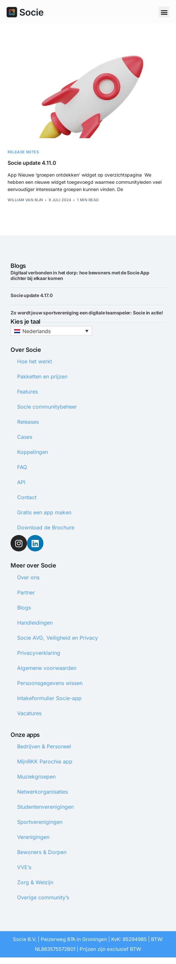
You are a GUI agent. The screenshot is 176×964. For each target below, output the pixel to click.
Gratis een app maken (44, 512)
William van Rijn (25, 200)
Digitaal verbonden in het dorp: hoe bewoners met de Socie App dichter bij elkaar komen (80, 275)
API (21, 482)
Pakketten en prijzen (42, 376)
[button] (164, 12)
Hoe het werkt (34, 361)
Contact (27, 497)
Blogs (24, 607)
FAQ (22, 467)
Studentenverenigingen (45, 806)
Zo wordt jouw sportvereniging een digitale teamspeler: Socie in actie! (87, 312)
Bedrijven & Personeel (44, 746)
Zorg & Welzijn (35, 882)
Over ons (28, 577)
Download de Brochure (45, 527)
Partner (26, 592)
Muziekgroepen (36, 776)
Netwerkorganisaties (42, 791)
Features (27, 391)
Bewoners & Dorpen (41, 852)
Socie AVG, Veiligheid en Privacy (57, 637)
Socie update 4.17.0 (32, 295)
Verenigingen (33, 837)
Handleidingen (35, 622)
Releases (28, 421)
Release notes (23, 152)
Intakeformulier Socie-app (49, 698)
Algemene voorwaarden (46, 668)
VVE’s (24, 867)
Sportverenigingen (40, 822)
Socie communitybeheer (47, 406)
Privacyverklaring (38, 653)
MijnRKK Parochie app (44, 761)
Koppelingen (32, 452)
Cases (24, 437)
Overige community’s (43, 897)
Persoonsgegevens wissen (50, 683)
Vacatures (29, 713)
